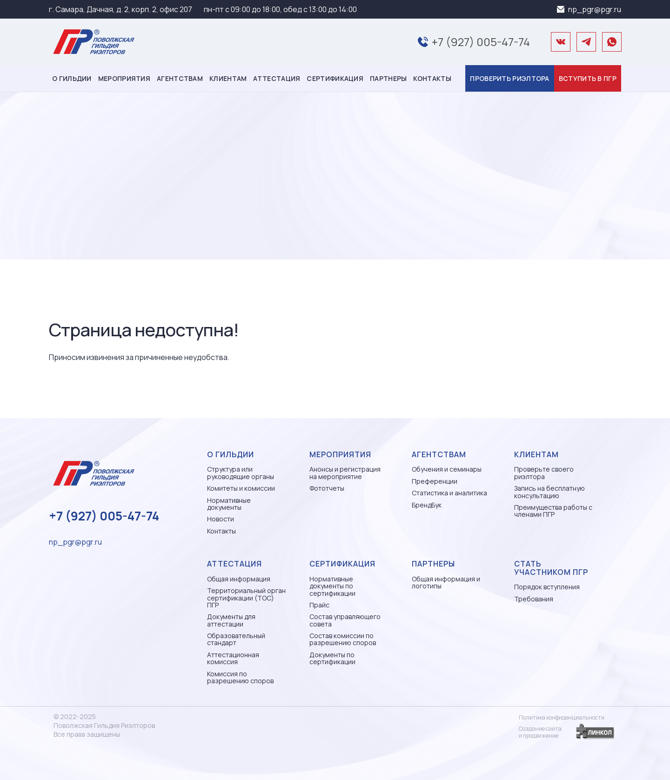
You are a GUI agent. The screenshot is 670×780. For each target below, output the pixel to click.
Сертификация (335, 78)
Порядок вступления (547, 586)
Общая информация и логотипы (446, 582)
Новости (220, 518)
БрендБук (427, 504)
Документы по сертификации (332, 658)
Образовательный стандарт (236, 639)
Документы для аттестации (231, 620)
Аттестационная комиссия (233, 658)
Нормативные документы (229, 504)
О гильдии (72, 78)
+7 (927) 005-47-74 (481, 41)
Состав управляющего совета (345, 620)
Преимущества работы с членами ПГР (553, 511)
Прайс (319, 604)
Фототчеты (326, 488)
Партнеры (388, 78)
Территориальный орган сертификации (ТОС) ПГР (246, 597)
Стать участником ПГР (551, 568)
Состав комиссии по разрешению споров (342, 639)
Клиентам (228, 78)
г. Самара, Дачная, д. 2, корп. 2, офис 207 (120, 9)
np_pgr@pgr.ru (594, 9)
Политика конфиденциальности (561, 717)
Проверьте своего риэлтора (544, 473)
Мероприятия (124, 78)
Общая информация (238, 578)
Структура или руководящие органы (240, 473)
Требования (533, 598)
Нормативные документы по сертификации (332, 586)
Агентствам (180, 78)
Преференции (434, 481)
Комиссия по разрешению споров (240, 677)
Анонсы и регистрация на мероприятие (345, 473)
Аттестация (276, 78)
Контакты (432, 78)
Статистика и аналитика (449, 492)
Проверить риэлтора (509, 78)
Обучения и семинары (447, 469)
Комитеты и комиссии (241, 488)
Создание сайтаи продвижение (540, 732)
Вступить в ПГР (587, 78)
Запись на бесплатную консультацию (549, 492)
